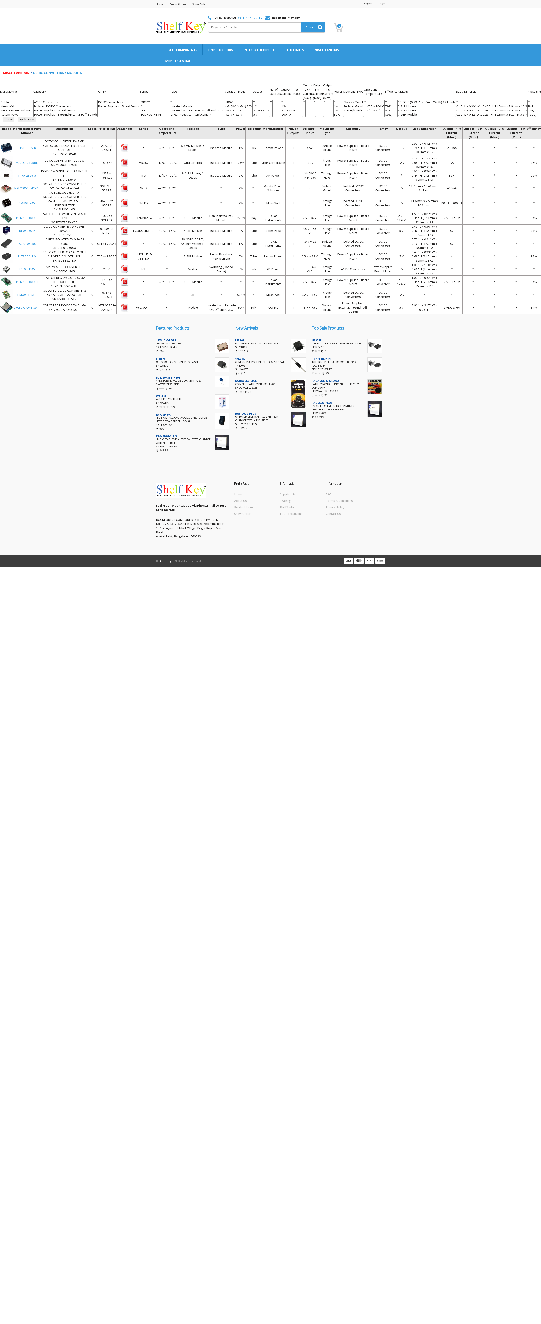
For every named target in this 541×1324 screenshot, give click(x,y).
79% (388, 106)
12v (292, 106)
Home (159, 4)
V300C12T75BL (27, 163)
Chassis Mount (353, 102)
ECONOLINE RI (155, 114)
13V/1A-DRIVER (166, 340)
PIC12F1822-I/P (322, 359)
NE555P (317, 340)
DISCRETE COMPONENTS (179, 50)
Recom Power (16, 114)
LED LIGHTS (295, 50)
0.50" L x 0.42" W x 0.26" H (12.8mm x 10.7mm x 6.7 (491, 114)
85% (388, 114)
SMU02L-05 (27, 203)
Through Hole (353, 110)
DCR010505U (27, 243)
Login (382, 3)
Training (285, 501)
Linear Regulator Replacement (197, 114)
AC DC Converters (65, 102)
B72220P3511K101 (168, 377)
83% (388, 110)
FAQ (329, 494)
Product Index (178, 4)
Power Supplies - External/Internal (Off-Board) (65, 114)
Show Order (199, 4)
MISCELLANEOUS (327, 50)
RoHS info (287, 507)
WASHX (161, 396)
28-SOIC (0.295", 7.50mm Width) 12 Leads (427, 102)
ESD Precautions (291, 514)
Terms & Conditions (339, 501)
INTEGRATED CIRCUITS (260, 50)
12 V (261, 106)
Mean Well (16, 106)
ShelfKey (165, 561)
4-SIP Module (427, 110)
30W (338, 114)
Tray (532, 110)
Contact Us (333, 514)
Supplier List (288, 494)
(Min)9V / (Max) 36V (238, 106)
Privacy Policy (335, 507)
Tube (532, 114)
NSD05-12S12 (26, 295)
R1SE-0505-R (27, 148)
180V (238, 102)
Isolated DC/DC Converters (65, 106)
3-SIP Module (427, 106)
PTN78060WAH (27, 282)
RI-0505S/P (27, 231)
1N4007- (240, 359)
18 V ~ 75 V (238, 110)
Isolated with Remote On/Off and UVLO (197, 110)
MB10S (239, 340)
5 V (261, 114)
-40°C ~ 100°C (374, 106)
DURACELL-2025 (246, 381)
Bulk (532, 106)
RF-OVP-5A (163, 414)
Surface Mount (353, 106)
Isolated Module (197, 106)
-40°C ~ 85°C (374, 110)
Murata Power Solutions (16, 110)
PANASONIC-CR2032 (325, 381)
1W (338, 106)
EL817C (161, 359)
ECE (155, 110)
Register (369, 3)
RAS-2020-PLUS (166, 436)
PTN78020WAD (27, 218)
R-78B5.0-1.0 (27, 256)
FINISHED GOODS (220, 50)
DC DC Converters (119, 102)
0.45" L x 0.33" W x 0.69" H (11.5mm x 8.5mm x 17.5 (491, 110)
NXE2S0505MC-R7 (27, 188)
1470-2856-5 (27, 175)
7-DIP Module (427, 114)
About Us (240, 501)
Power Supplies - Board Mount (65, 110)
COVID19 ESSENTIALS (176, 61)
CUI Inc (16, 102)
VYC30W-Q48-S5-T (27, 307)
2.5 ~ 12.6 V (261, 110)
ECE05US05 (27, 269)
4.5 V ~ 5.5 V (238, 114)
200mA (292, 114)
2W (338, 110)
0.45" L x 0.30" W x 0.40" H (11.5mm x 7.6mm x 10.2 (491, 106)
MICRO (155, 102)
